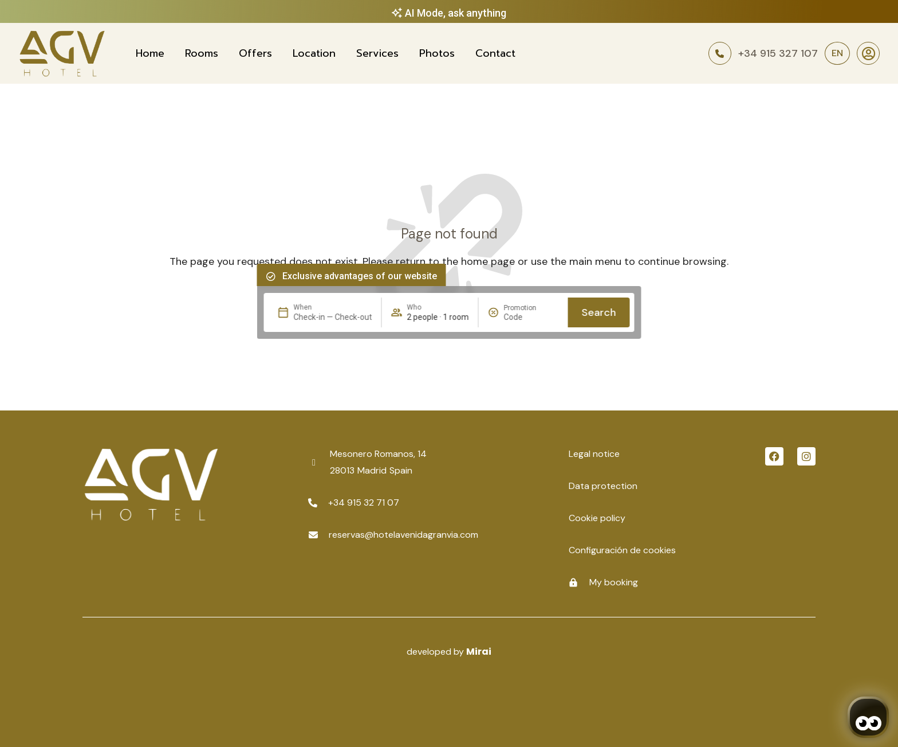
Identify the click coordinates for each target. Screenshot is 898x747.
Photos (437, 53)
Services (377, 53)
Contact (495, 53)
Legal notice (594, 454)
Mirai (478, 651)
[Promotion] (531, 317)
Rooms (201, 53)
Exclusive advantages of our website (359, 276)
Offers (255, 53)
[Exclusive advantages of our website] (270, 276)
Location (314, 53)
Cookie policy (597, 518)
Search (599, 312)
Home (150, 53)
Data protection (603, 486)
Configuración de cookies (622, 550)
